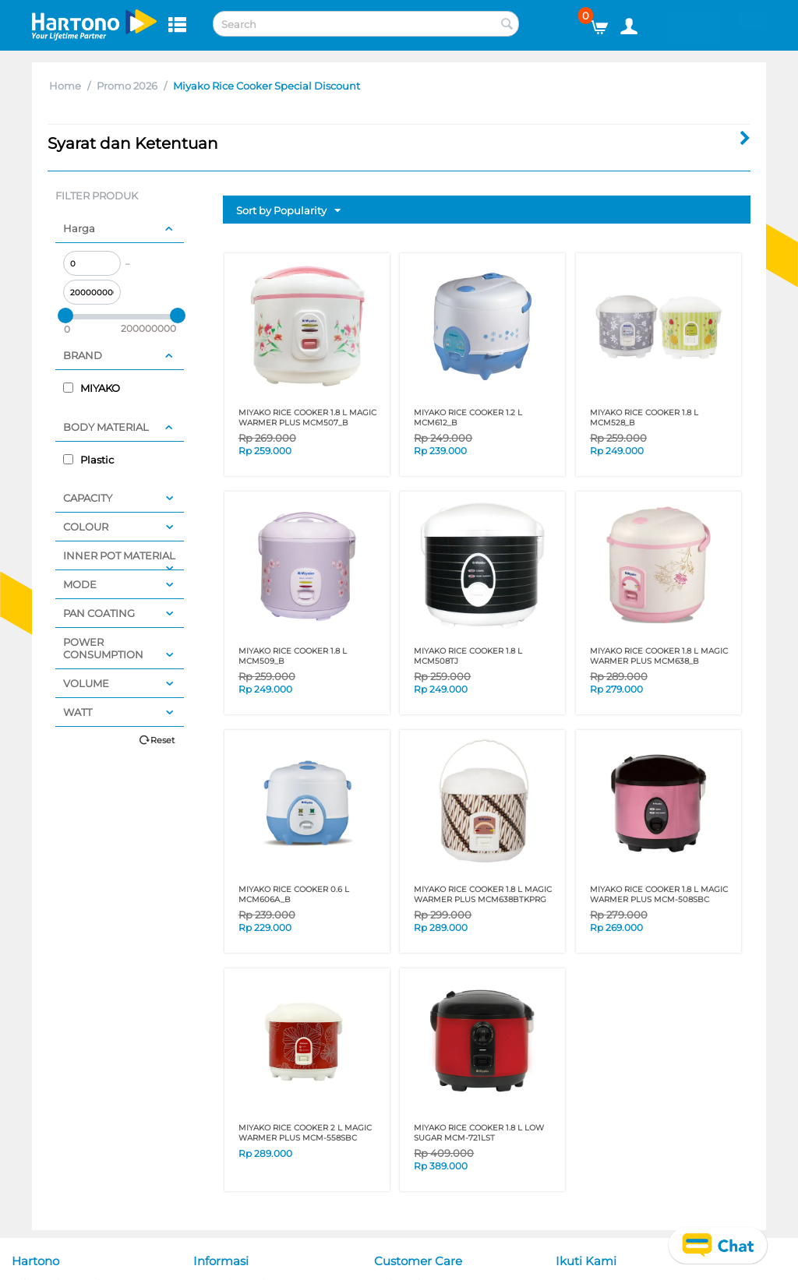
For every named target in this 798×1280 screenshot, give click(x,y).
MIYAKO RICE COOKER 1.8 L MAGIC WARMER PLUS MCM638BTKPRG (483, 894)
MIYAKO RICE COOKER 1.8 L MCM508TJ (468, 656)
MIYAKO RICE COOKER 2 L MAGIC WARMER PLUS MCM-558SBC (305, 1133)
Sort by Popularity (288, 211)
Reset (162, 740)
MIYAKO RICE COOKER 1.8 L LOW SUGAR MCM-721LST (479, 1133)
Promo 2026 (127, 85)
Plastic (88, 459)
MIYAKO (91, 388)
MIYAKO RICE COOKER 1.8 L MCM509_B (292, 656)
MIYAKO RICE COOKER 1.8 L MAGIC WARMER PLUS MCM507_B (307, 417)
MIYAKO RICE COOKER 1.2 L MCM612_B (468, 417)
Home (65, 85)
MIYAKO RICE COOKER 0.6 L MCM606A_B (293, 894)
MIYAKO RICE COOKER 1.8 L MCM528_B (644, 417)
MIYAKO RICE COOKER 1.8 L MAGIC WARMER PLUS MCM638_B (659, 656)
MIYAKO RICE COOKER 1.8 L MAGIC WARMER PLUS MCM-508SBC (659, 894)
